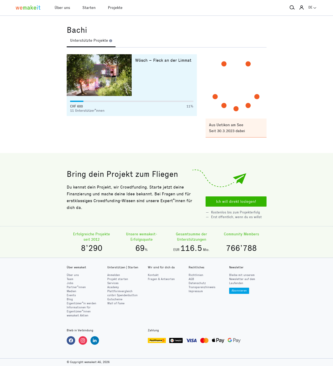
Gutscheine (114, 299)
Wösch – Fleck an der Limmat (163, 60)
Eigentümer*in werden (81, 303)
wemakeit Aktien (77, 315)
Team (70, 279)
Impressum (196, 291)
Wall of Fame (115, 303)
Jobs (70, 283)
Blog (70, 299)
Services (113, 283)
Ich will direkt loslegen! (236, 201)
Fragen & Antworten (161, 279)
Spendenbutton (122, 295)
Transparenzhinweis (202, 287)
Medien (71, 291)
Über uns (73, 275)
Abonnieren (239, 290)
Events (71, 295)
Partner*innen (76, 287)
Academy (113, 287)
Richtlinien (196, 275)
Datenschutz (197, 283)
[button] (292, 7)
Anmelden (113, 275)
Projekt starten (117, 279)
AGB (191, 279)
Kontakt (153, 275)
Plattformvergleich (120, 291)
